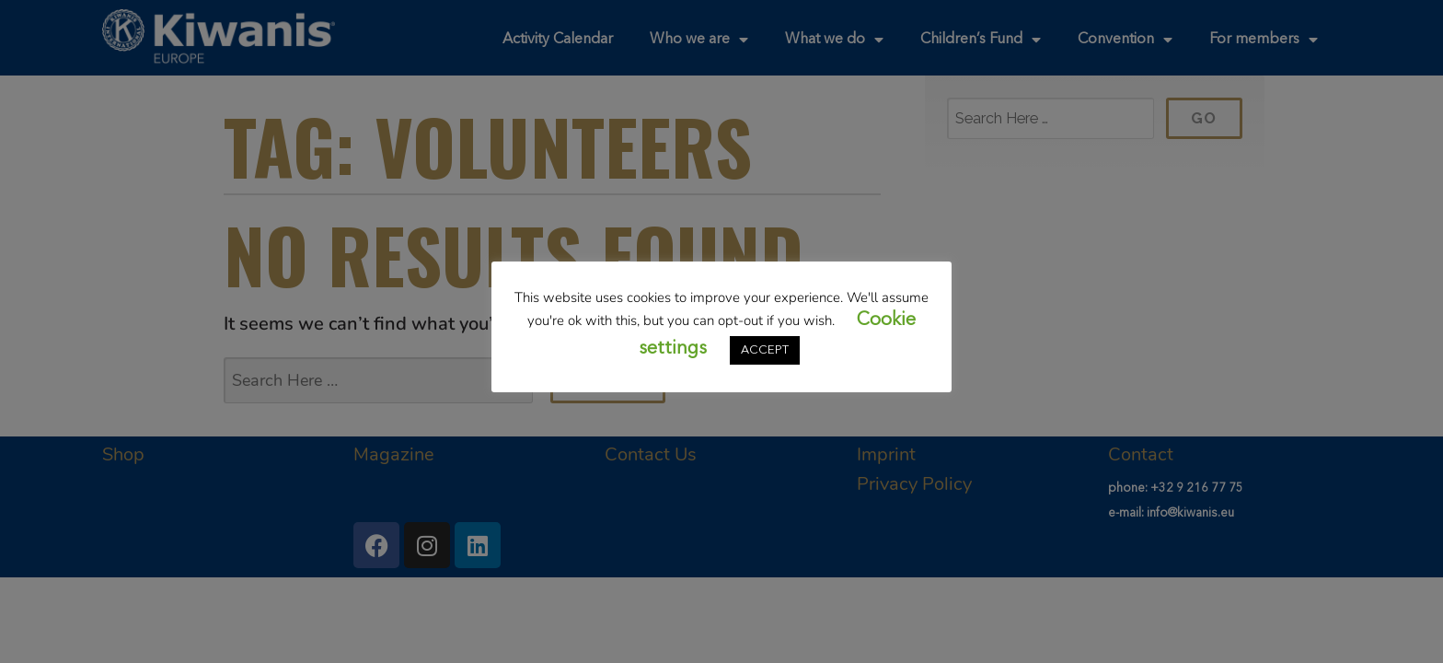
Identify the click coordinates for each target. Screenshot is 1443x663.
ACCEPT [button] (765, 350)
